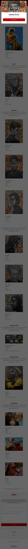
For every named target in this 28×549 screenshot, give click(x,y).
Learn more (14, 19)
